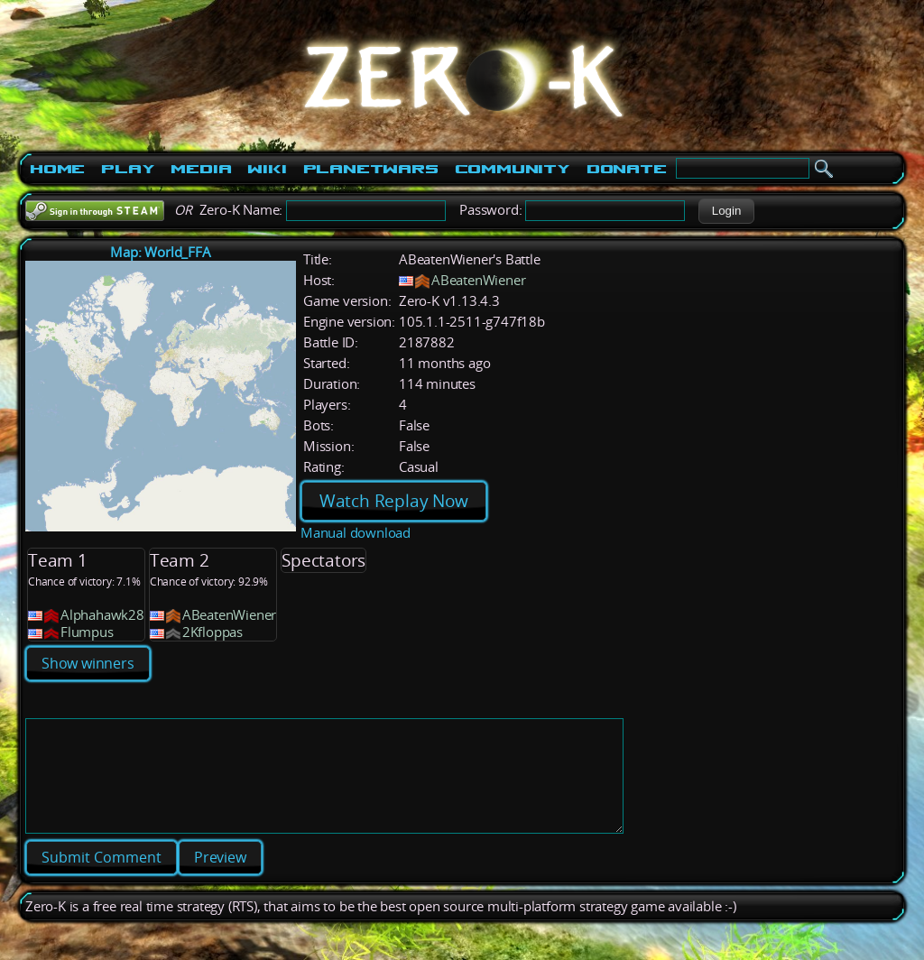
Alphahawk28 (102, 614)
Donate (627, 168)
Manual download (355, 532)
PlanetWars (371, 168)
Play (127, 168)
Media (201, 168)
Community (512, 168)
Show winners (88, 663)
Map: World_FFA (160, 252)
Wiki (266, 168)
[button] (725, 211)
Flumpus (87, 632)
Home (57, 168)
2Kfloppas (212, 632)
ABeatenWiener (478, 280)
